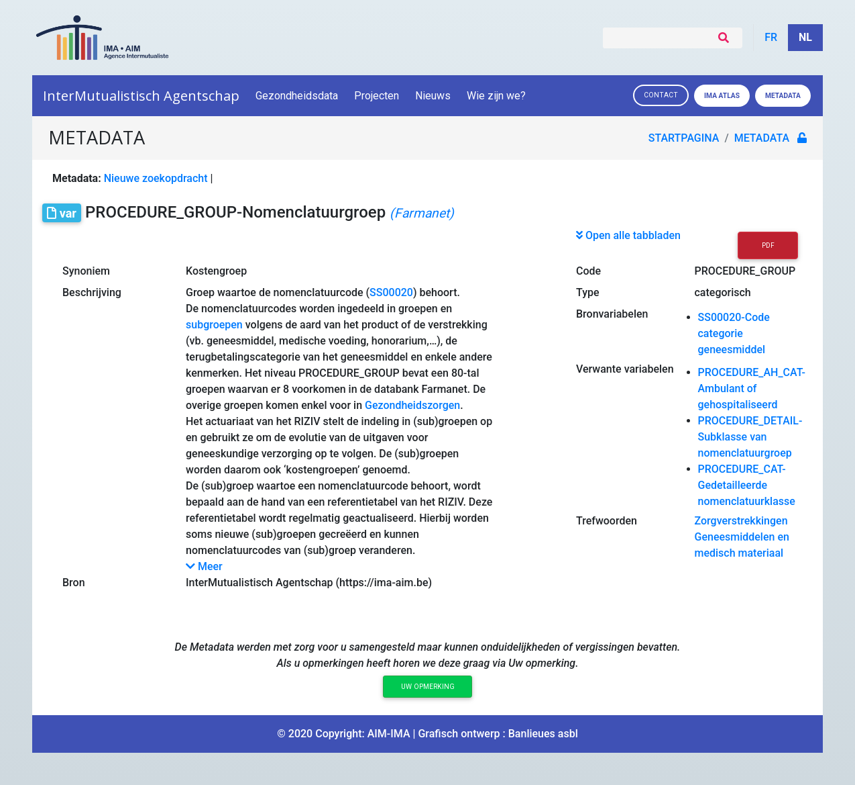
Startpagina (684, 138)
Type (588, 292)
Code (588, 271)
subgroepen (214, 324)
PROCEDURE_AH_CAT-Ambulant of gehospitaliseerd (751, 388)
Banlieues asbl (543, 733)
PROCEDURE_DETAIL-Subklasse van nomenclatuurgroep (750, 436)
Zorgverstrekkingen (741, 520)
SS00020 (391, 292)
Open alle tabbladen (628, 235)
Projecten (376, 95)
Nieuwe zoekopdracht (156, 178)
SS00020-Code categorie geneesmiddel (734, 333)
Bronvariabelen (612, 314)
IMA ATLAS (722, 95)
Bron (73, 582)
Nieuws (433, 95)
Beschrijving (91, 292)
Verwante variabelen (625, 369)
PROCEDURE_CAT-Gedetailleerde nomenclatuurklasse (746, 485)
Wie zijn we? (497, 95)
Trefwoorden (606, 520)
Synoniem (86, 271)
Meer (204, 566)
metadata (761, 138)
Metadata (783, 95)
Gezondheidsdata (296, 95)
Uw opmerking (428, 686)
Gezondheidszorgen (412, 405)
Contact (661, 95)
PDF (768, 245)
